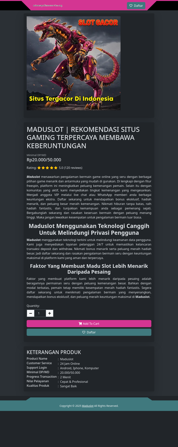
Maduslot (88, 406)
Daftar (89, 332)
